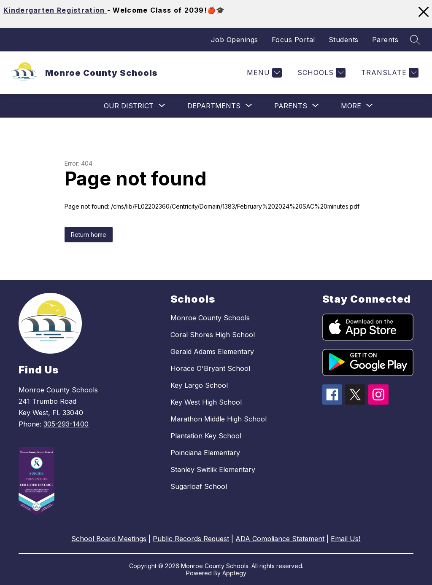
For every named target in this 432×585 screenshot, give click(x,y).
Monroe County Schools (210, 318)
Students (344, 39)
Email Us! (345, 538)
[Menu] (263, 72)
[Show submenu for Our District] (129, 106)
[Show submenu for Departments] (213, 106)
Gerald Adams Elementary (212, 351)
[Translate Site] (388, 72)
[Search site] (415, 40)
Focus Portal (293, 39)
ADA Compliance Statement (279, 538)
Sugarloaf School (198, 486)
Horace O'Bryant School (210, 368)
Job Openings (234, 39)
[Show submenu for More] (351, 106)
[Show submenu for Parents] (290, 106)
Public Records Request (191, 538)
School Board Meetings (108, 538)
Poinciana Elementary (205, 452)
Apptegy (234, 573)
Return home (88, 234)
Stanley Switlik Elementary (212, 469)
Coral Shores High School (212, 334)
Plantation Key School (205, 436)
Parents (385, 39)
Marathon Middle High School (218, 419)
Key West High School (206, 402)
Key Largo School (199, 385)
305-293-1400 (66, 424)
